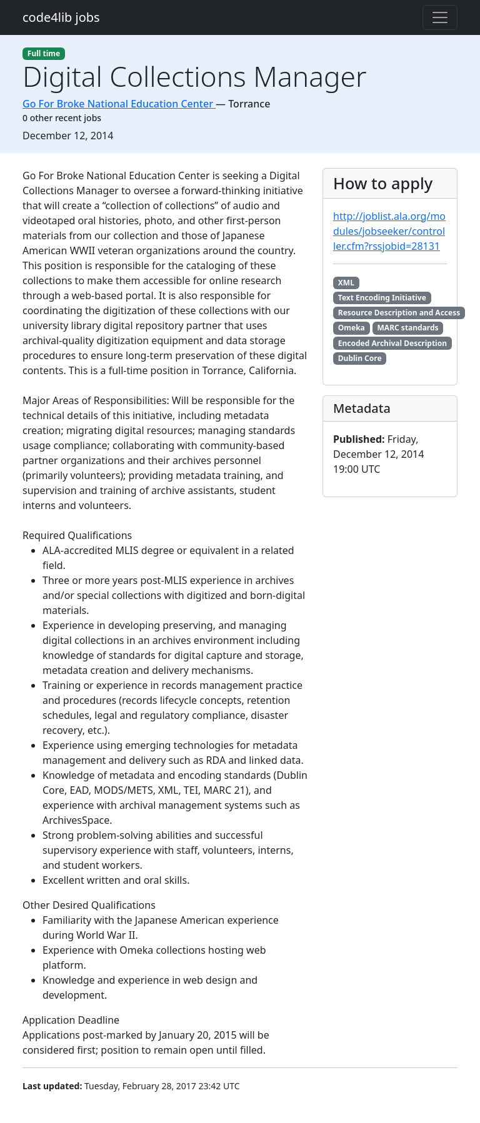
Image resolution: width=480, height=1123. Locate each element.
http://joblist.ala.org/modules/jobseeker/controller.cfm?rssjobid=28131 (389, 231)
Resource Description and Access (399, 312)
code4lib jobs (61, 17)
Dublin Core (360, 358)
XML (346, 282)
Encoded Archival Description (392, 343)
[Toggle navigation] (440, 17)
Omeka (351, 327)
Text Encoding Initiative (382, 297)
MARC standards (408, 327)
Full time (44, 53)
